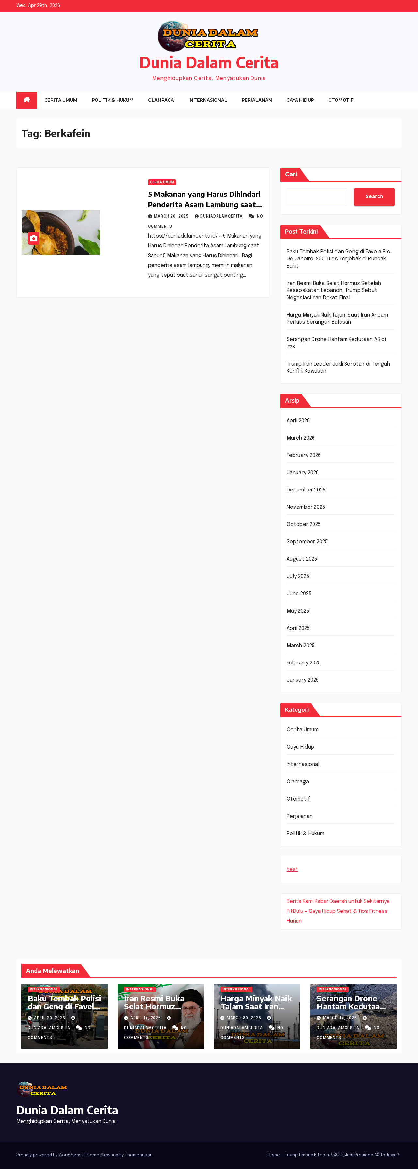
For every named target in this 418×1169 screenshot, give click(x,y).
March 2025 (301, 645)
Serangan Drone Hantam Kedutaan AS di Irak (350, 1006)
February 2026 (304, 455)
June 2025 (299, 594)
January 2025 (303, 680)
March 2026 (301, 438)
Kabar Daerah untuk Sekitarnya (352, 901)
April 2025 (298, 628)
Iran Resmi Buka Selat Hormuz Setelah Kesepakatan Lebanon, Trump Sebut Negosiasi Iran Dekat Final (334, 291)
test (292, 869)
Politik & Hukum (113, 100)
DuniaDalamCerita (219, 217)
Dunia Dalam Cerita (209, 62)
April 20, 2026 (50, 1018)
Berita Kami (300, 901)
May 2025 (298, 611)
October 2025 (304, 524)
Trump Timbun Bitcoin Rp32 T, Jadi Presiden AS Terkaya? (342, 1155)
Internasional (207, 100)
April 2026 (298, 421)
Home (274, 1155)
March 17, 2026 (340, 1018)
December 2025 (306, 490)
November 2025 (306, 507)
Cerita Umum (60, 100)
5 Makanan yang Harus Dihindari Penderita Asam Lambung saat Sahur (204, 204)
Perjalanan (257, 100)
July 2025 (298, 576)
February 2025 (304, 663)
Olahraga (161, 100)
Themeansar (138, 1155)
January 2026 (303, 472)
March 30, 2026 (245, 1018)
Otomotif (341, 100)
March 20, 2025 (172, 217)
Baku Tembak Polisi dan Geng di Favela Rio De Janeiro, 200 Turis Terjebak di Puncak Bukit (338, 259)
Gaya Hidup (300, 100)
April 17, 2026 (146, 1018)
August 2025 (302, 559)
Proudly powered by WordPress (49, 1155)
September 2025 (307, 542)
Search (374, 197)
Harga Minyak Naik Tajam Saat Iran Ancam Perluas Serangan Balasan (256, 1010)
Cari (291, 174)
